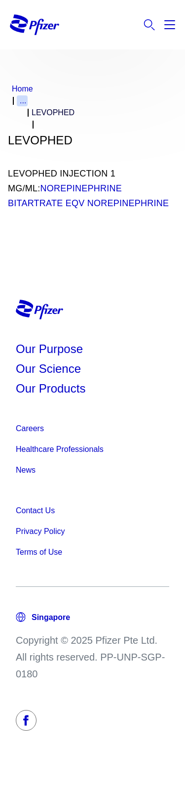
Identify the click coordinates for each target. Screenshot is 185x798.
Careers (30, 428)
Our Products (50, 388)
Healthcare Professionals (60, 449)
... (23, 100)
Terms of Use (39, 552)
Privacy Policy (40, 531)
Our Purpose (49, 348)
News (26, 470)
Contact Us (35, 510)
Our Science (48, 368)
